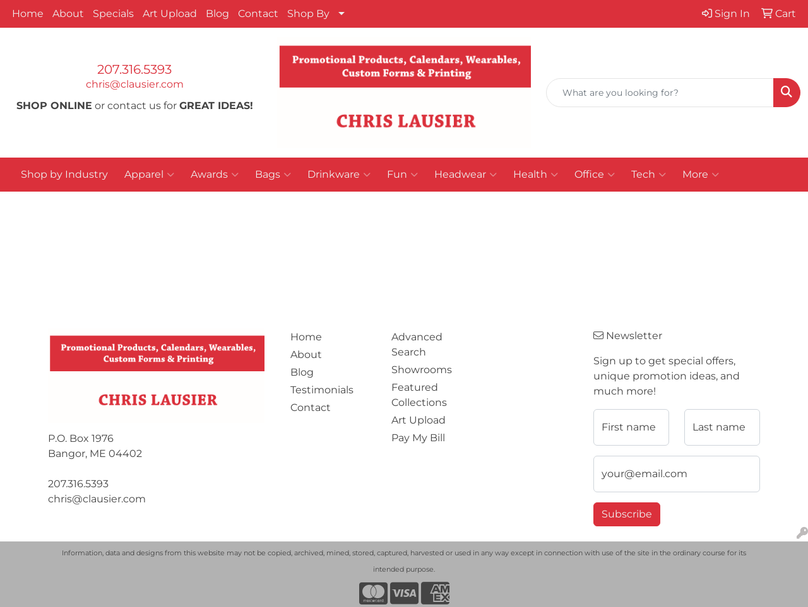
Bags (273, 174)
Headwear (465, 174)
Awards (215, 174)
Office (594, 174)
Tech (648, 174)
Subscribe (627, 514)
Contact (258, 14)
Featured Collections (419, 394)
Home (28, 14)
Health (535, 174)
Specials (113, 14)
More (700, 174)
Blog (217, 14)
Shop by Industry (64, 174)
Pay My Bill (418, 438)
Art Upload (170, 14)
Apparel (149, 174)
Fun (402, 174)
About (68, 14)
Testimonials (322, 390)
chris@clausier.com (135, 84)
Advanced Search (417, 344)
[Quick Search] (660, 92)
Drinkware (339, 174)
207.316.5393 (134, 69)
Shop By (308, 14)
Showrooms (421, 370)
